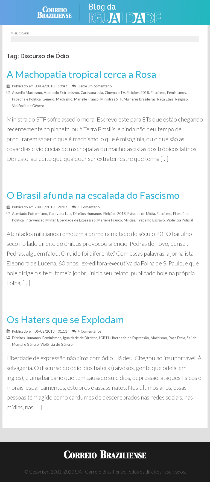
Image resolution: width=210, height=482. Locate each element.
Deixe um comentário (95, 86)
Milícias (129, 220)
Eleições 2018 (138, 92)
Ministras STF (111, 99)
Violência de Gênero (28, 106)
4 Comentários (89, 331)
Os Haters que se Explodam (65, 319)
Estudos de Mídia (141, 213)
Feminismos (176, 92)
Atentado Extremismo (61, 92)
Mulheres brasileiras (140, 99)
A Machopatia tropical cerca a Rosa (81, 74)
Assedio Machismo (27, 92)
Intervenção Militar (40, 220)
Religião (181, 99)
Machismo (64, 99)
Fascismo (158, 92)
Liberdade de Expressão (76, 220)
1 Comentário (89, 207)
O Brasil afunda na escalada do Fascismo (93, 195)
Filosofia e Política (26, 99)
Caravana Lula (92, 92)
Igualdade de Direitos (80, 338)
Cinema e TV (115, 92)
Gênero (48, 99)
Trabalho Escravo (151, 220)
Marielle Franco (86, 99)
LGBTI (104, 338)
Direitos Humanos (87, 213)
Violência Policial (180, 220)
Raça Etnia (165, 99)
